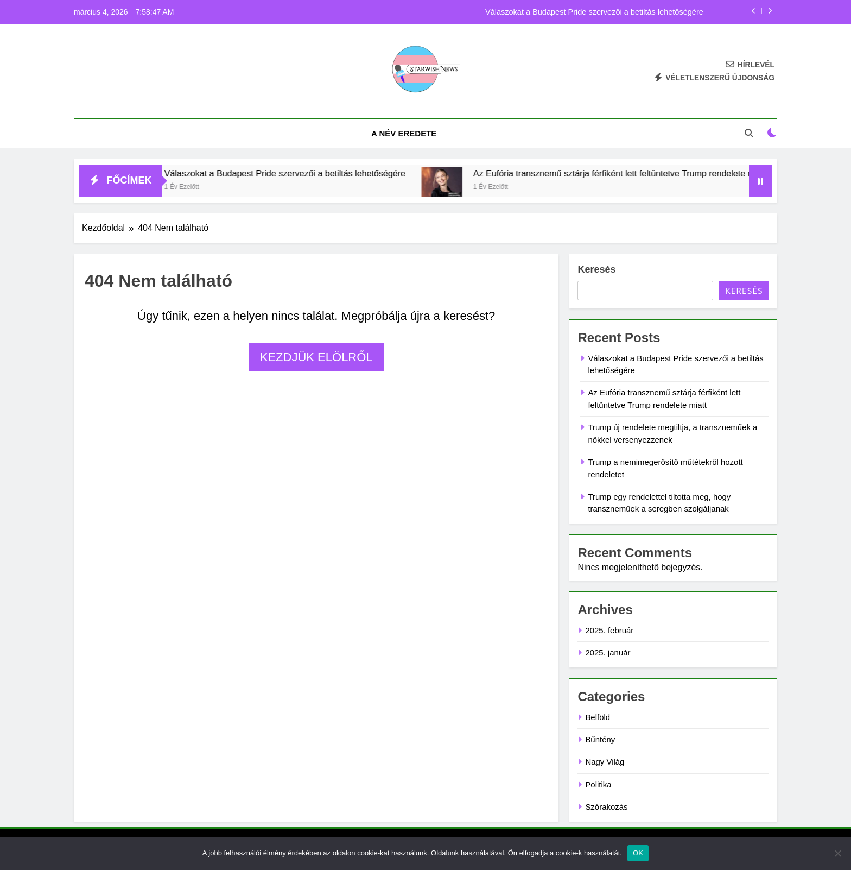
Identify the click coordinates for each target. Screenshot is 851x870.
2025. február (609, 630)
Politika (598, 784)
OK (638, 853)
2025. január (607, 652)
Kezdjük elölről (316, 357)
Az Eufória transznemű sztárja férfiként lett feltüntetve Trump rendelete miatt (638, 173)
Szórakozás (606, 806)
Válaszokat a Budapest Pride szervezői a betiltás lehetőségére (594, 12)
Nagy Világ (604, 761)
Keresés (596, 269)
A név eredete (403, 133)
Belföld (597, 717)
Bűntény (600, 739)
